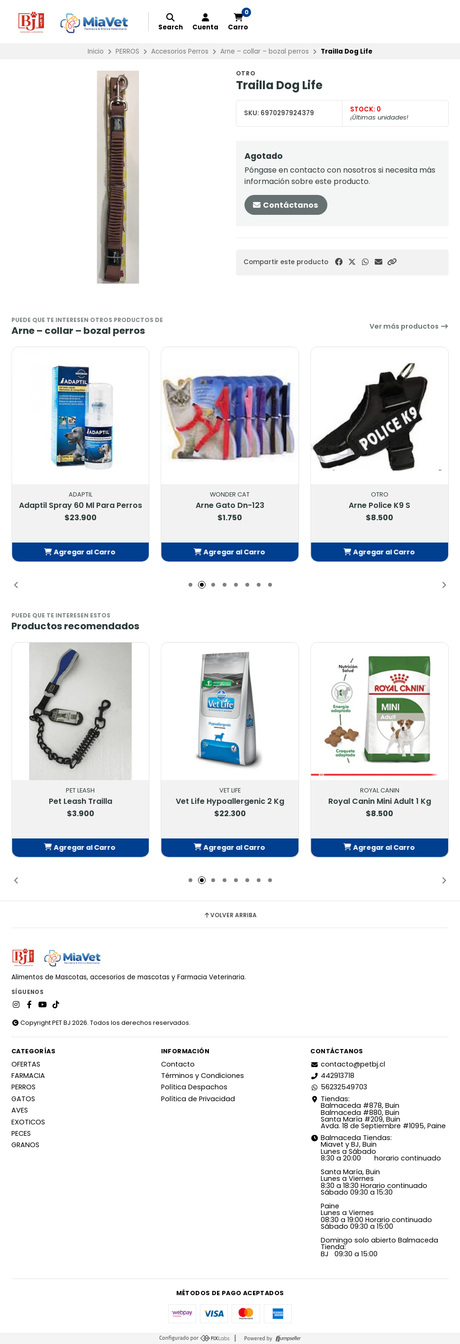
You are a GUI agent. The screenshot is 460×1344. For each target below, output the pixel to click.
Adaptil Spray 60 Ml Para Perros (80, 505)
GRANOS (25, 1144)
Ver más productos (409, 326)
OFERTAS (25, 1064)
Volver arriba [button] (230, 915)
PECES (21, 1133)
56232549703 (338, 1087)
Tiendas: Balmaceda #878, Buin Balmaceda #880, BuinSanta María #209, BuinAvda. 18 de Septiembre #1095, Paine (378, 1112)
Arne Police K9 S (379, 505)
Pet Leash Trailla (80, 801)
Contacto (178, 1064)
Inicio (96, 51)
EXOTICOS (28, 1122)
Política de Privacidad (198, 1098)
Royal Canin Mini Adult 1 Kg (379, 801)
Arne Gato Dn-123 (230, 505)
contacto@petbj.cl (347, 1064)
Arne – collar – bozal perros (264, 51)
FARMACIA (28, 1075)
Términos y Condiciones (202, 1075)
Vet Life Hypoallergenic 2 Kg (230, 801)
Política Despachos (194, 1087)
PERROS (127, 51)
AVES (19, 1110)
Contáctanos (285, 205)
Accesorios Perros (179, 51)
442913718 (332, 1075)
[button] (392, 262)
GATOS (23, 1098)
